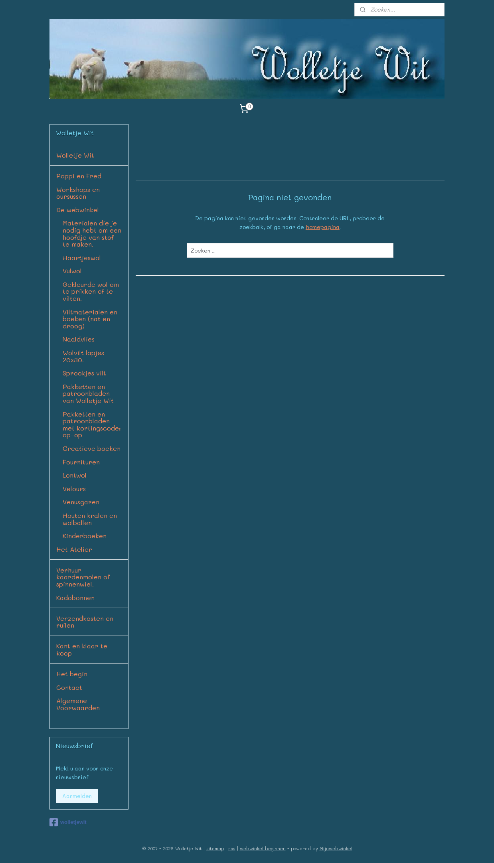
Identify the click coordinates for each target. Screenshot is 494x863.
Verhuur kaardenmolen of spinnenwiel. (83, 577)
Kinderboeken (85, 535)
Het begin (71, 673)
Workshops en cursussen (78, 193)
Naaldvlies (79, 339)
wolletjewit (68, 822)
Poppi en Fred (78, 176)
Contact (69, 687)
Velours (74, 488)
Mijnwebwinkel (336, 848)
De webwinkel (77, 209)
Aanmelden (77, 796)
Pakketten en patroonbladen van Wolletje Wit (88, 393)
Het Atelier (74, 549)
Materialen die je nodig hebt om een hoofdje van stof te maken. (92, 233)
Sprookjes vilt (84, 373)
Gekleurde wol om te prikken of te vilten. (91, 291)
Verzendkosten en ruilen (84, 622)
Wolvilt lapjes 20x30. (83, 356)
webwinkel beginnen (263, 848)
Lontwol (75, 475)
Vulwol (72, 271)
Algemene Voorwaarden (78, 704)
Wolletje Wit (75, 155)
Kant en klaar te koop (81, 649)
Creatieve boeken (92, 448)
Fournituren (81, 462)
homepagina (323, 227)
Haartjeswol (82, 257)
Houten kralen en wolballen (90, 519)
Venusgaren (81, 502)
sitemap (215, 848)
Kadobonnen (75, 597)
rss (231, 848)
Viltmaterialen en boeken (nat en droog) (90, 319)
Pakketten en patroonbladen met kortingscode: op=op (92, 424)
